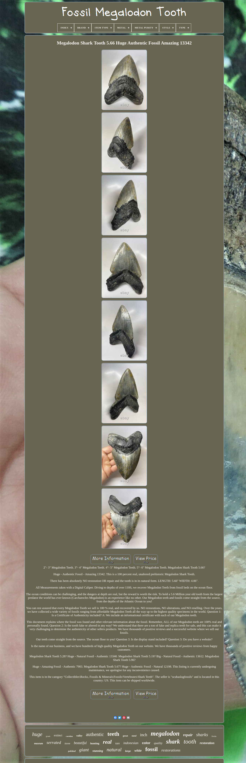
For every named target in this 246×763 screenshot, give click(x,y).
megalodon (165, 733)
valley (79, 735)
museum (38, 743)
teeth (113, 734)
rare (117, 743)
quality (158, 743)
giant (84, 749)
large (128, 750)
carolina (69, 736)
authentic (95, 734)
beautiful (80, 743)
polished (72, 751)
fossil (151, 749)
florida (214, 736)
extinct (58, 735)
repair (188, 735)
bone (67, 743)
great (125, 735)
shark (173, 741)
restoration (207, 743)
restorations (171, 750)
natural (114, 749)
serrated (54, 742)
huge (37, 734)
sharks (202, 734)
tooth (190, 741)
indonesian (130, 743)
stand (134, 736)
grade (48, 736)
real (107, 742)
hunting (94, 743)
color (146, 743)
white (138, 750)
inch (143, 735)
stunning (98, 750)
